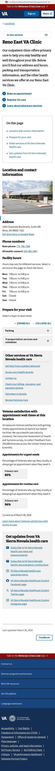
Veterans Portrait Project (14, 758)
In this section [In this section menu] (27, 35)
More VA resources (10, 683)
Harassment (7, 737)
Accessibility (7, 728)
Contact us (6, 663)
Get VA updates (8, 693)
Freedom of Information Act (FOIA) (19, 732)
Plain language (9, 741)
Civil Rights (24, 728)
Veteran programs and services (16, 673)
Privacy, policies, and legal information (21, 745)
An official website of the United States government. (29, 2)
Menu (47, 13)
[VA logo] (5, 13)
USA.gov (5, 754)
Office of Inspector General (32, 737)
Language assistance (11, 703)
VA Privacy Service (10, 750)
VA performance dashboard (28, 754)
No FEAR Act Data (33, 750)
